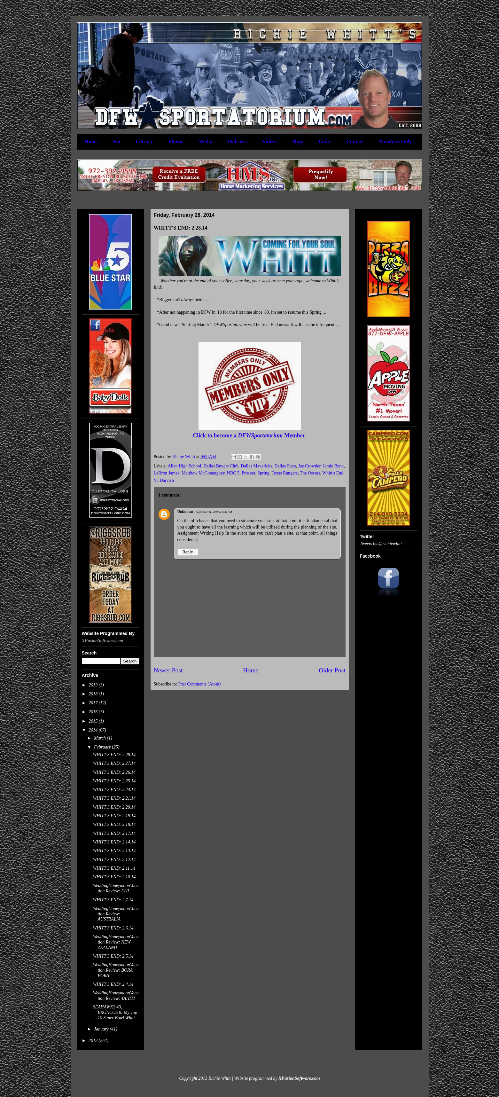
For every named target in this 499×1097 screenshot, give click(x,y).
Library (144, 141)
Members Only (395, 141)
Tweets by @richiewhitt (381, 543)
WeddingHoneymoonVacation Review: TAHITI (115, 996)
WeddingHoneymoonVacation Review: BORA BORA (115, 970)
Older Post (332, 670)
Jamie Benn (333, 466)
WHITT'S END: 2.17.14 (114, 833)
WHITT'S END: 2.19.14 (114, 815)
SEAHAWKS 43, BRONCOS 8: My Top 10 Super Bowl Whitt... (115, 1012)
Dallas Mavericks (256, 466)
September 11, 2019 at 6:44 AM (214, 511)
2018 (94, 694)
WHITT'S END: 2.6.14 (113, 928)
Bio (116, 141)
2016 (94, 711)
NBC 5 (233, 473)
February (103, 747)
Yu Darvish (164, 480)
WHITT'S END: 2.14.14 (114, 842)
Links (324, 141)
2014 (94, 730)
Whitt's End (332, 473)
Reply (188, 552)
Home (91, 141)
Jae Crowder (309, 466)
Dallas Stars (285, 466)
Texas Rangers (284, 473)
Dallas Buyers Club (220, 466)
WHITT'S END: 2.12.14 (114, 859)
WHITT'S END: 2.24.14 (114, 789)
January (102, 1029)
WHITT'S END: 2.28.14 (114, 754)
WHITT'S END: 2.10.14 (114, 876)
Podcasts (237, 141)
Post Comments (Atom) (199, 684)
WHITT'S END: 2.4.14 (113, 984)
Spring (263, 473)
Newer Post (168, 670)
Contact (355, 141)
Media (206, 141)
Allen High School (184, 466)
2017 (94, 703)
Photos (175, 141)
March (100, 738)
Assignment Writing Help (200, 533)
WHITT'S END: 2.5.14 (113, 956)
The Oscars (310, 473)
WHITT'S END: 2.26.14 (114, 772)
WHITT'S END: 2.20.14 (114, 807)
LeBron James (166, 473)
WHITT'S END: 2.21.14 (114, 798)
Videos (269, 141)
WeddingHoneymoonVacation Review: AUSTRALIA (115, 914)
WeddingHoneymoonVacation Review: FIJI (115, 888)
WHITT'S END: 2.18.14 (114, 824)
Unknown (185, 511)
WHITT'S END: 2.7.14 (113, 899)
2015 (94, 721)
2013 (94, 1040)
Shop (297, 141)
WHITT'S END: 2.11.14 (114, 868)
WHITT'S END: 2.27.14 (114, 763)
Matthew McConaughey (203, 473)
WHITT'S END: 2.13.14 (114, 850)
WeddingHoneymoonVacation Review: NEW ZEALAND (115, 942)
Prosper (248, 473)
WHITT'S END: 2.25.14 (114, 781)
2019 (94, 685)
